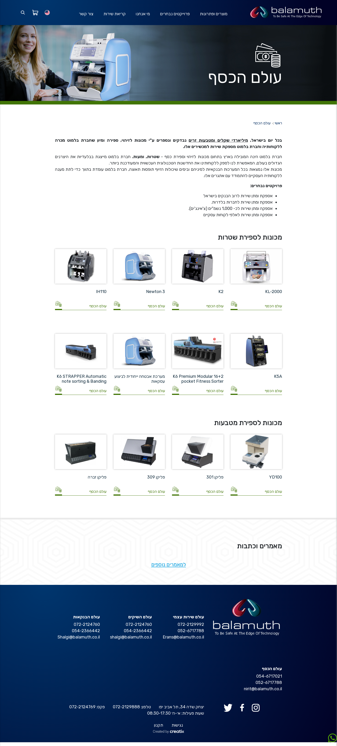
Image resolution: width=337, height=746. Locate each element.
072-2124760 (139, 628)
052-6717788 (191, 634)
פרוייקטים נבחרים (174, 15)
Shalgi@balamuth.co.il (79, 640)
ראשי (278, 127)
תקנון (158, 728)
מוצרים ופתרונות (213, 15)
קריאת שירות (114, 15)
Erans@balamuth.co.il (183, 640)
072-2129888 (126, 710)
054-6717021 (269, 680)
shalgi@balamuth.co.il (131, 640)
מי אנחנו (142, 15)
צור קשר (85, 15)
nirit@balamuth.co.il (263, 692)
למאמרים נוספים (168, 568)
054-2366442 (138, 634)
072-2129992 (191, 628)
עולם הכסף (262, 127)
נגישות (177, 728)
